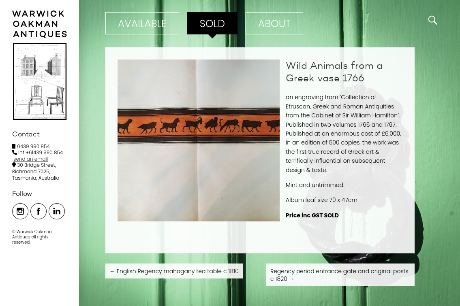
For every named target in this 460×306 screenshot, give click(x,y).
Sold (212, 24)
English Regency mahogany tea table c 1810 (174, 271)
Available (142, 24)
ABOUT (274, 24)
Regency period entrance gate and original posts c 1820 (339, 275)
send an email (30, 158)
